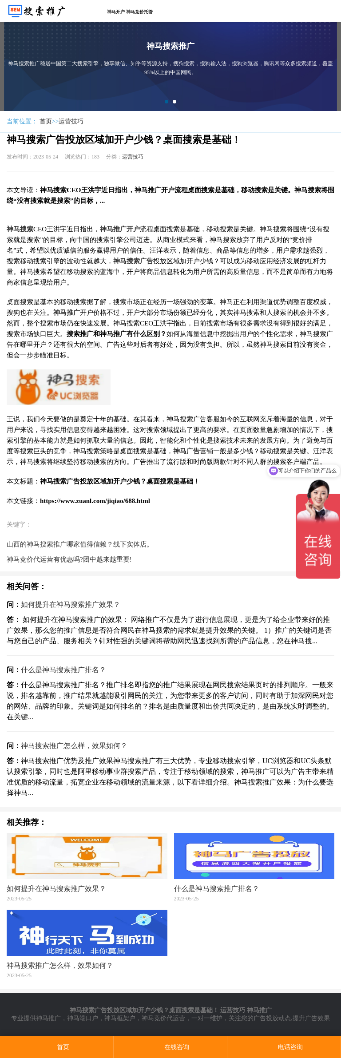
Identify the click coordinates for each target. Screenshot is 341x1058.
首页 (46, 121)
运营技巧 (71, 121)
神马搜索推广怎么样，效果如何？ (74, 745)
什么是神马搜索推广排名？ (63, 670)
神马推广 (48, 1018)
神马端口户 (82, 1018)
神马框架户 (119, 1018)
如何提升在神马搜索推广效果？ (70, 604)
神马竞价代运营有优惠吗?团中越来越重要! (69, 559)
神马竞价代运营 (163, 1018)
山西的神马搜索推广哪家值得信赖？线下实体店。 (80, 544)
